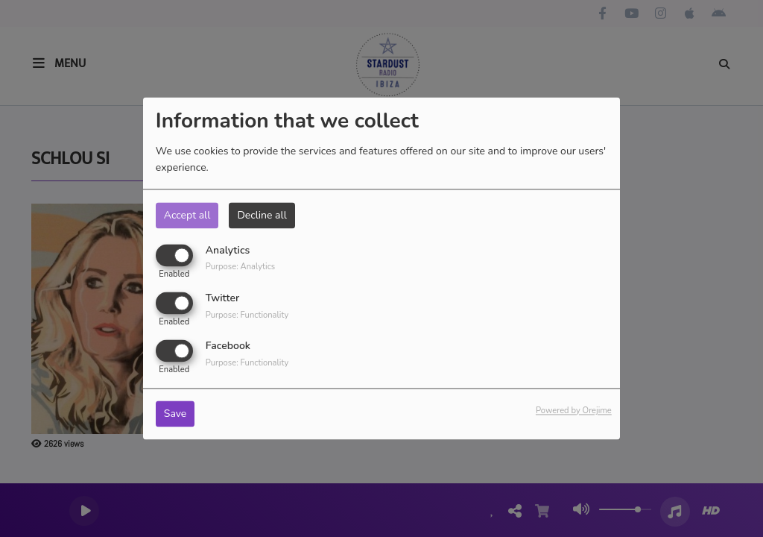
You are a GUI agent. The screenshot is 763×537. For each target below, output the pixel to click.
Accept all (187, 215)
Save (175, 414)
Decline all (261, 215)
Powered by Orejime (574, 411)
